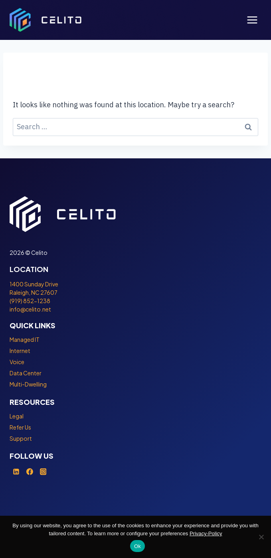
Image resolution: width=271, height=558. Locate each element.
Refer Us (20, 427)
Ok (137, 546)
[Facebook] (30, 471)
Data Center (26, 373)
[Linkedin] (16, 471)
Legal (17, 416)
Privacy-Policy (206, 533)
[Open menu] (252, 20)
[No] (261, 537)
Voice (17, 361)
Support (21, 438)
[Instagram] (43, 471)
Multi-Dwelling (28, 384)
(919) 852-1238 (30, 300)
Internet (20, 350)
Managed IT (25, 339)
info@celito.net (30, 309)
